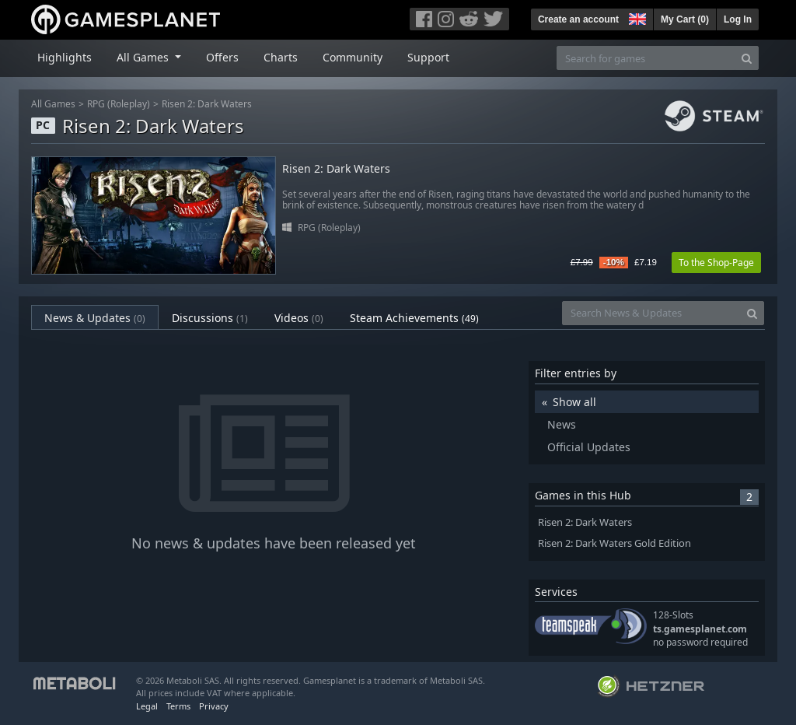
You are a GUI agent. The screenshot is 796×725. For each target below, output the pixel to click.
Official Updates (588, 447)
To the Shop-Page (716, 262)
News (561, 424)
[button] (636, 17)
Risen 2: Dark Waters (207, 104)
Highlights (64, 57)
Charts (281, 57)
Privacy (214, 706)
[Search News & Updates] (651, 313)
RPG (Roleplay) (118, 104)
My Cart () (685, 19)
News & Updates (94, 317)
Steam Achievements (414, 317)
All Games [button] (144, 57)
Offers (222, 57)
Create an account (578, 19)
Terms (178, 706)
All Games (53, 104)
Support (428, 57)
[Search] (747, 58)
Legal (147, 706)
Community (352, 57)
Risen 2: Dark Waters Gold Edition (614, 543)
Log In (738, 19)
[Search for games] (646, 58)
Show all (574, 401)
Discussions (210, 317)
